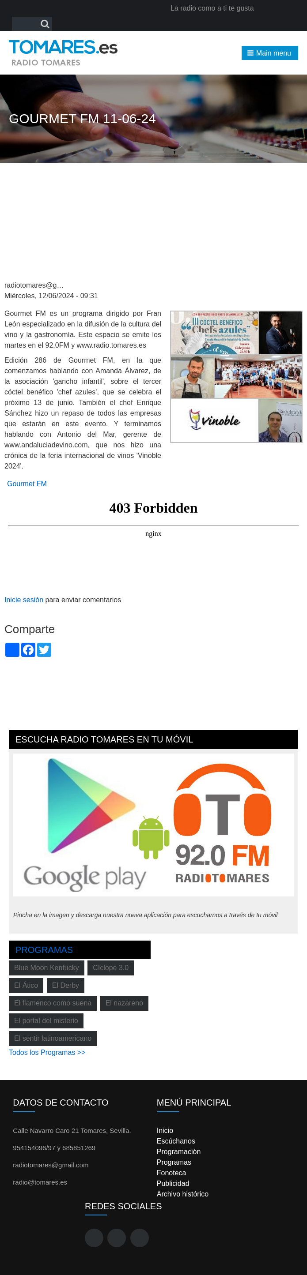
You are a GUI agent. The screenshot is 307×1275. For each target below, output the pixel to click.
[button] (270, 53)
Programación (179, 1151)
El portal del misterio (46, 1020)
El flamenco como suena (52, 1003)
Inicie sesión (23, 600)
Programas (44, 950)
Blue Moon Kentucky (46, 967)
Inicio (165, 1130)
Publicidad (173, 1183)
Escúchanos (176, 1141)
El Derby (65, 985)
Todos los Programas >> (47, 1052)
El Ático (26, 985)
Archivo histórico (182, 1194)
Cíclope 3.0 (111, 967)
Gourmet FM (27, 484)
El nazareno (124, 1003)
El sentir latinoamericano (52, 1038)
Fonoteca (171, 1173)
